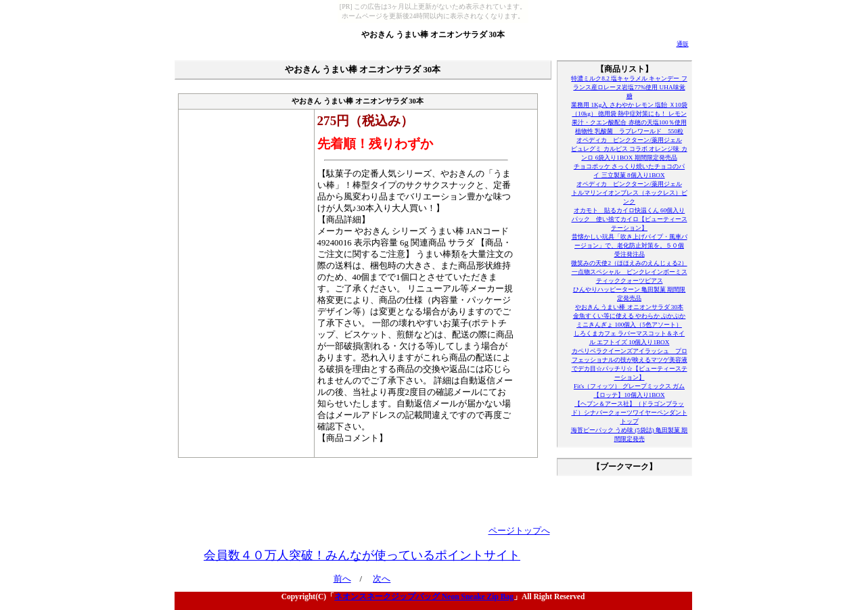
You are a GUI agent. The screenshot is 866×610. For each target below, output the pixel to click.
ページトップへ (519, 531)
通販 (683, 44)
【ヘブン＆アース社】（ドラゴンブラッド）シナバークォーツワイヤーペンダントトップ (629, 412)
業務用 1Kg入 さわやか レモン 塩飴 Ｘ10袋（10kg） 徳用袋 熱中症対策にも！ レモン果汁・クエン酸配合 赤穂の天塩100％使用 (629, 113)
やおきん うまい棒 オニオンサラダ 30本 (433, 34)
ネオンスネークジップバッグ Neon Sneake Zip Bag (424, 596)
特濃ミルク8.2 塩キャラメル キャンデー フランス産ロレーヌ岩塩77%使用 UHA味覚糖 (629, 87)
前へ (342, 579)
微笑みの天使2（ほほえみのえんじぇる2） (629, 263)
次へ (381, 579)
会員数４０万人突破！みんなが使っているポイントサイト (362, 555)
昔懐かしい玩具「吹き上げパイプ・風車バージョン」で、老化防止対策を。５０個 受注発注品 (629, 245)
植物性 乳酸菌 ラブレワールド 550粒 (629, 131)
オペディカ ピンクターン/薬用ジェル (629, 140)
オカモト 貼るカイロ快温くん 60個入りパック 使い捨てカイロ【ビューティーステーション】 (629, 219)
